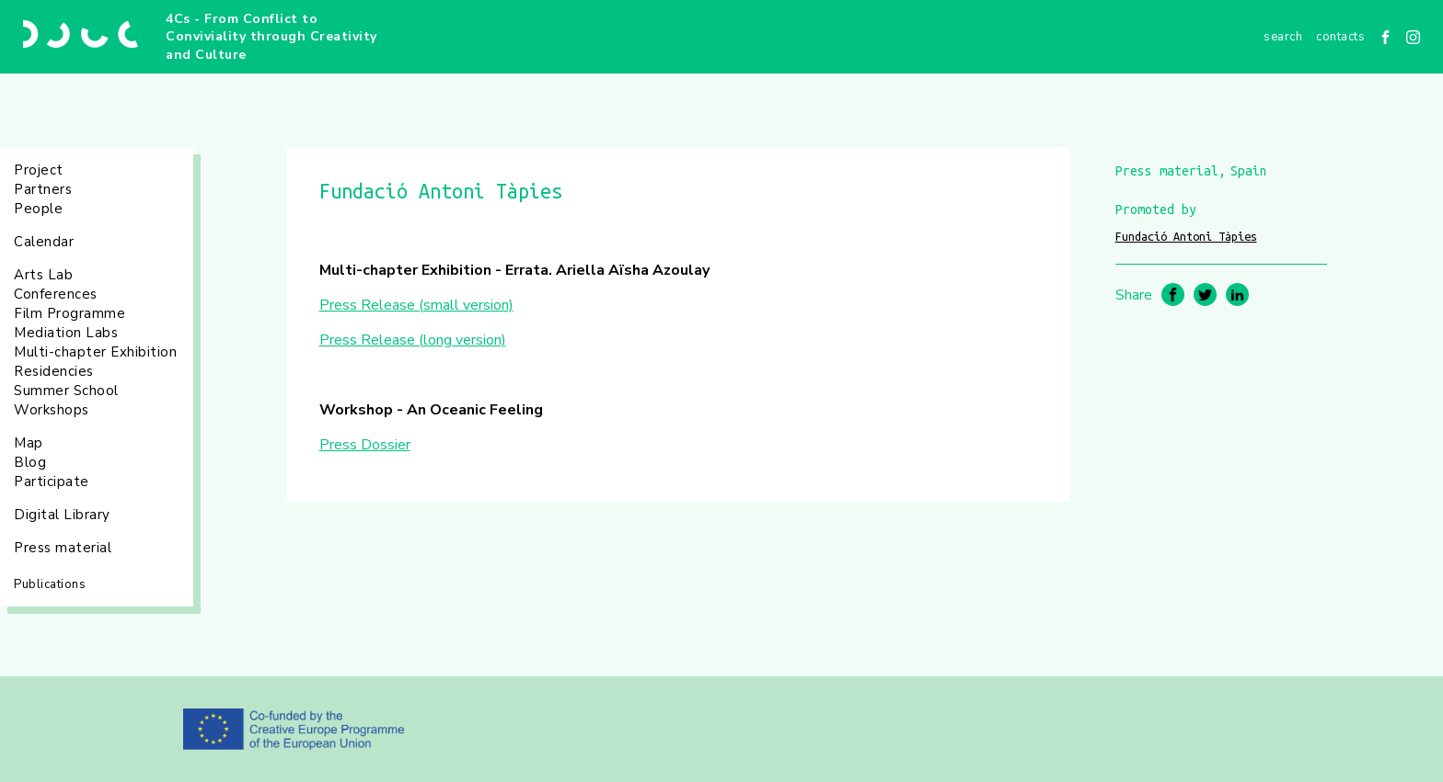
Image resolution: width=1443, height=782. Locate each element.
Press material (62, 547)
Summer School (66, 390)
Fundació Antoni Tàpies (1186, 236)
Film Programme (69, 313)
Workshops (51, 410)
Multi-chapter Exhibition (95, 352)
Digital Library (62, 514)
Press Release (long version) (412, 340)
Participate (51, 481)
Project (38, 170)
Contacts (1340, 36)
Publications (50, 584)
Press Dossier (364, 445)
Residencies (54, 371)
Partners (43, 189)
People (38, 208)
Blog (30, 462)
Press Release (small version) (416, 305)
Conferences (56, 294)
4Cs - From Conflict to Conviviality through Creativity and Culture (271, 36)
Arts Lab (43, 275)
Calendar (44, 241)
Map (28, 443)
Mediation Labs (66, 332)
